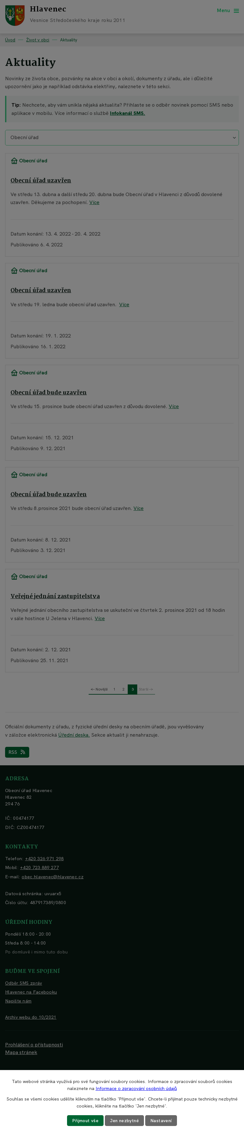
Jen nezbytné (124, 1120)
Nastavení (162, 1120)
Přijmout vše (84, 1120)
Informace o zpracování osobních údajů (136, 1088)
